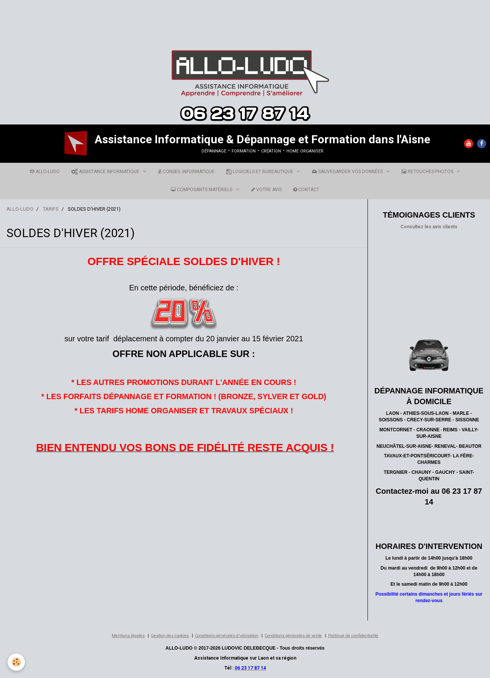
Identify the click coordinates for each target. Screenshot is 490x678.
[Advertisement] (139, 17)
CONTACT (306, 189)
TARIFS (50, 209)
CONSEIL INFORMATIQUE (186, 171)
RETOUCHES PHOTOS (428, 171)
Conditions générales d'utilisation (226, 635)
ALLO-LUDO (45, 171)
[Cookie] (16, 662)
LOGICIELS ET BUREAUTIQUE (260, 171)
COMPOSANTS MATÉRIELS (202, 189)
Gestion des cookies (170, 635)
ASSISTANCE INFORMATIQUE (105, 171)
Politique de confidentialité (353, 635)
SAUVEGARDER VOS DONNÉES (348, 171)
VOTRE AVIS (266, 189)
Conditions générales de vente (293, 635)
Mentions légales (128, 635)
